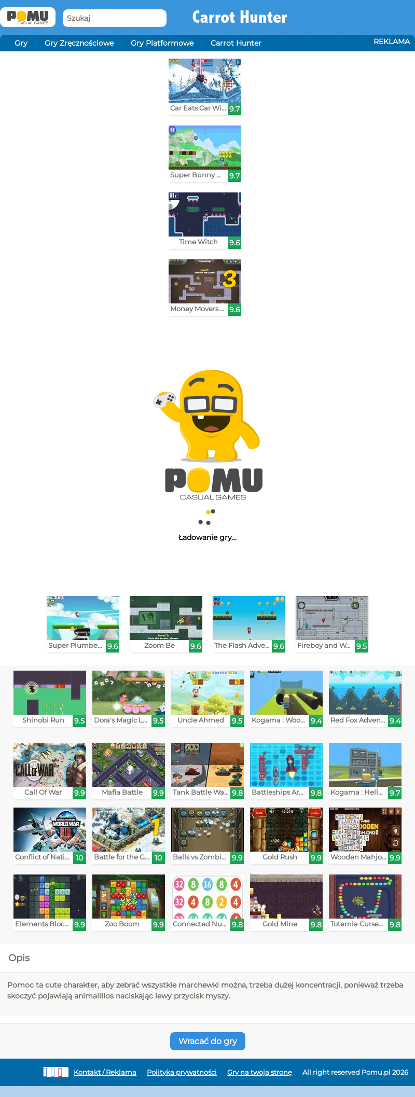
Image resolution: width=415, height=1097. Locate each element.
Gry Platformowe (162, 43)
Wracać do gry (207, 1041)
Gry (21, 43)
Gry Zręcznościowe (79, 43)
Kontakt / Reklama (105, 1072)
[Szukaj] (115, 18)
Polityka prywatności (182, 1072)
